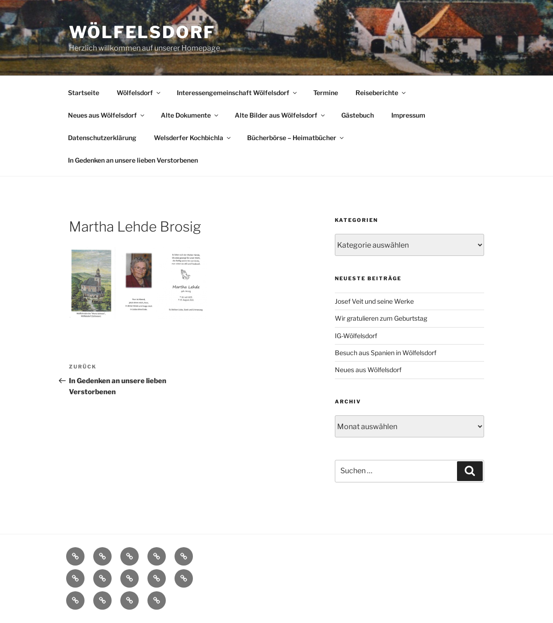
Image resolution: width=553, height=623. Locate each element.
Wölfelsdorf (142, 32)
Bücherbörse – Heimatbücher (296, 138)
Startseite (83, 92)
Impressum (408, 115)
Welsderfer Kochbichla (193, 138)
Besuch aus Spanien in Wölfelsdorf (385, 353)
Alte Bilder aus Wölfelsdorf (280, 115)
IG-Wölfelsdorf (356, 336)
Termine (325, 92)
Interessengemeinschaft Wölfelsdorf (237, 92)
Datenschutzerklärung (102, 138)
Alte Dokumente (190, 115)
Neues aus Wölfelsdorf (107, 115)
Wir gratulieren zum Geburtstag (381, 318)
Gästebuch (357, 115)
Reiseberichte (381, 92)
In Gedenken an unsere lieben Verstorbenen (133, 160)
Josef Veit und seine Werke (374, 301)
